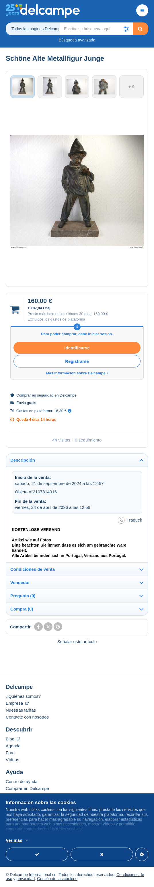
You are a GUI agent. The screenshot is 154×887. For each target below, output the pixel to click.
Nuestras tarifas (21, 710)
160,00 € (100, 314)
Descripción (22, 460)
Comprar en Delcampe (27, 788)
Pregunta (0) (23, 596)
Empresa (17, 703)
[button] (126, 28)
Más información (132, 840)
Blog (13, 739)
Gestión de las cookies (57, 879)
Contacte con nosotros (27, 717)
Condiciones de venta (32, 569)
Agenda (13, 746)
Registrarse (77, 362)
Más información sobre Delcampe (77, 374)
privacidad (25, 879)
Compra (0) (21, 609)
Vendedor (20, 583)
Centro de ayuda (22, 782)
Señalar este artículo (77, 642)
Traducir (130, 521)
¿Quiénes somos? (23, 696)
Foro (10, 753)
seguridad (45, 396)
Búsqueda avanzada (77, 40)
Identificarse (76, 348)
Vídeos (12, 760)
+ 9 (131, 86)
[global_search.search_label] (96, 28)
